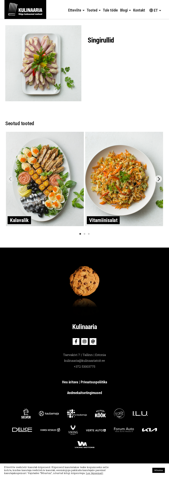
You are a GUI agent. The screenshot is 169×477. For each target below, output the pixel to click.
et (153, 10)
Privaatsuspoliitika (94, 382)
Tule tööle (110, 10)
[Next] (158, 179)
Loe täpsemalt (94, 473)
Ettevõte (74, 10)
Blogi (124, 10)
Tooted (92, 10)
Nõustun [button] (158, 470)
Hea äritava (70, 382)
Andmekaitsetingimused (84, 393)
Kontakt (139, 10)
